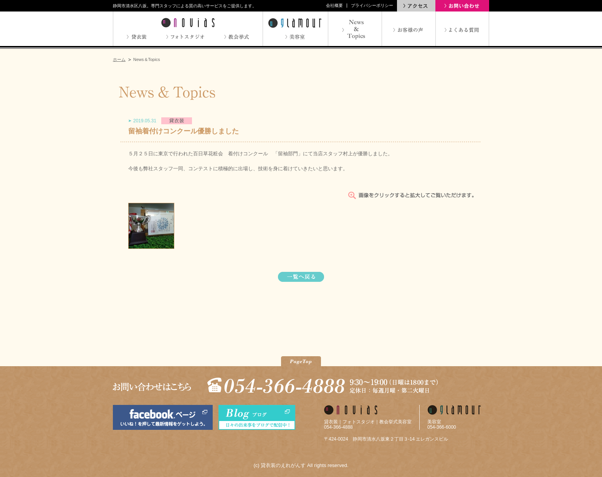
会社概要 (334, 5)
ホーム (119, 59)
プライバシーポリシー (372, 5)
